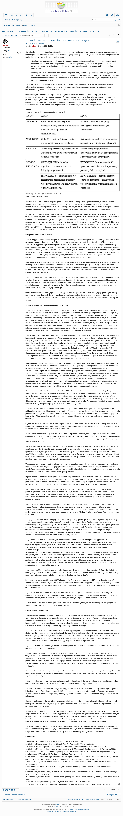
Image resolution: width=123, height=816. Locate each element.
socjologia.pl (16, 15)
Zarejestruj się (31, 20)
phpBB (57, 804)
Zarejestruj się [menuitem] (118, 15)
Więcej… (6, 15)
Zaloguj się (18, 20)
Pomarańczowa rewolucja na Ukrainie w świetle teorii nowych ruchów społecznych (52, 31)
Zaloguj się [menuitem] (112, 15)
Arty (56, 806)
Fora (30, 15)
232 (9, 51)
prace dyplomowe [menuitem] (83, 809)
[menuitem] (107, 15)
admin (5, 45)
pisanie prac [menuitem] (73, 809)
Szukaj (7, 20)
